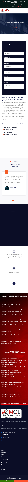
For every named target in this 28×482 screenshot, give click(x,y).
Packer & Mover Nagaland (6, 391)
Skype (3, 469)
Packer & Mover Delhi (5, 370)
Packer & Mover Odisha (17, 391)
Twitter (3, 467)
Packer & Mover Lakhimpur (18, 326)
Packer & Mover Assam (21, 360)
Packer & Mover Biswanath (6, 304)
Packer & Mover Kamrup (16, 319)
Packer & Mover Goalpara (6, 314)
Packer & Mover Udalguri (16, 341)
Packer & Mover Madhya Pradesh (8, 384)
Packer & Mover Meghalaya (6, 389)
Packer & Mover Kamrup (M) (7, 321)
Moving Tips (3, 452)
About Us (3, 448)
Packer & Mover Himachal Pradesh (8, 374)
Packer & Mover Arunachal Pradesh (8, 360)
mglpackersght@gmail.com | (15, 4)
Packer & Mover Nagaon (6, 331)
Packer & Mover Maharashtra (7, 386)
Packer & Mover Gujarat (6, 372)
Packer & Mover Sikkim (17, 396)
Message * (6, 82)
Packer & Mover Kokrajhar (6, 326)
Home (11, 27)
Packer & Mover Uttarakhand (17, 401)
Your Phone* (6, 63)
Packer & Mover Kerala (17, 378)
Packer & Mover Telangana (18, 399)
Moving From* (7, 69)
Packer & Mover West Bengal (20, 403)
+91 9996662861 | (21, 1)
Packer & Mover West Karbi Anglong (8, 343)
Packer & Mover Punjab (18, 394)
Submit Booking (9, 91)
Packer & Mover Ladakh (6, 382)
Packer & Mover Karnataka (6, 378)
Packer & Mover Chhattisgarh (7, 364)
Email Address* (7, 57)
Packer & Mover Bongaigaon (18, 304)
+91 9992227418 (14, 2)
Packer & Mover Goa (14, 370)
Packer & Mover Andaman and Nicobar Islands (10, 358)
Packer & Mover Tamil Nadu (6, 399)
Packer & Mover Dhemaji (6, 311)
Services (2, 450)
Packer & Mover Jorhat (6, 319)
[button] (11, 200)
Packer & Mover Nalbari (6, 334)
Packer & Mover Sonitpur (6, 337)
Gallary (2, 454)
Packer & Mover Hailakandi (6, 316)
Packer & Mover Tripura (6, 401)
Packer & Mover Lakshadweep (17, 382)
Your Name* (6, 50)
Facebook (4, 462)
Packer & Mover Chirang (6, 309)
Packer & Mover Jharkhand (21, 376)
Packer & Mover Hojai (17, 316)
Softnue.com (23, 477)
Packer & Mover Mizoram (18, 389)
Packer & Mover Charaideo (16, 306)
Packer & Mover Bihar (5, 362)
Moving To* (6, 76)
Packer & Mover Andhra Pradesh (8, 356)
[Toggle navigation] (25, 11)
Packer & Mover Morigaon (15, 329)
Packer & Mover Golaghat (17, 314)
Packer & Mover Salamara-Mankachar (9, 339)
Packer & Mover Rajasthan (6, 396)
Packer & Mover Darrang (16, 309)
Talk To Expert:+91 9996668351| (11, 1)
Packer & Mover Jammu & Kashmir (8, 376)
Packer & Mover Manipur (19, 386)
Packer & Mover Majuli (5, 329)
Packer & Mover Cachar (6, 306)
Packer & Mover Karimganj (17, 324)
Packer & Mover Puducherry (7, 394)
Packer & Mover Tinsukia (6, 341)
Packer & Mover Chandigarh (16, 362)
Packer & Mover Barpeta (6, 324)
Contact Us (3, 456)
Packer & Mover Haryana (16, 372)
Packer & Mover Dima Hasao (17, 311)
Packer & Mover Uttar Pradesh (7, 403)
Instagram (4, 465)
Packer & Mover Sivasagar (16, 334)
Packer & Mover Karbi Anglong (19, 321)
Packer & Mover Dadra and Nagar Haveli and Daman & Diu (13, 366)
